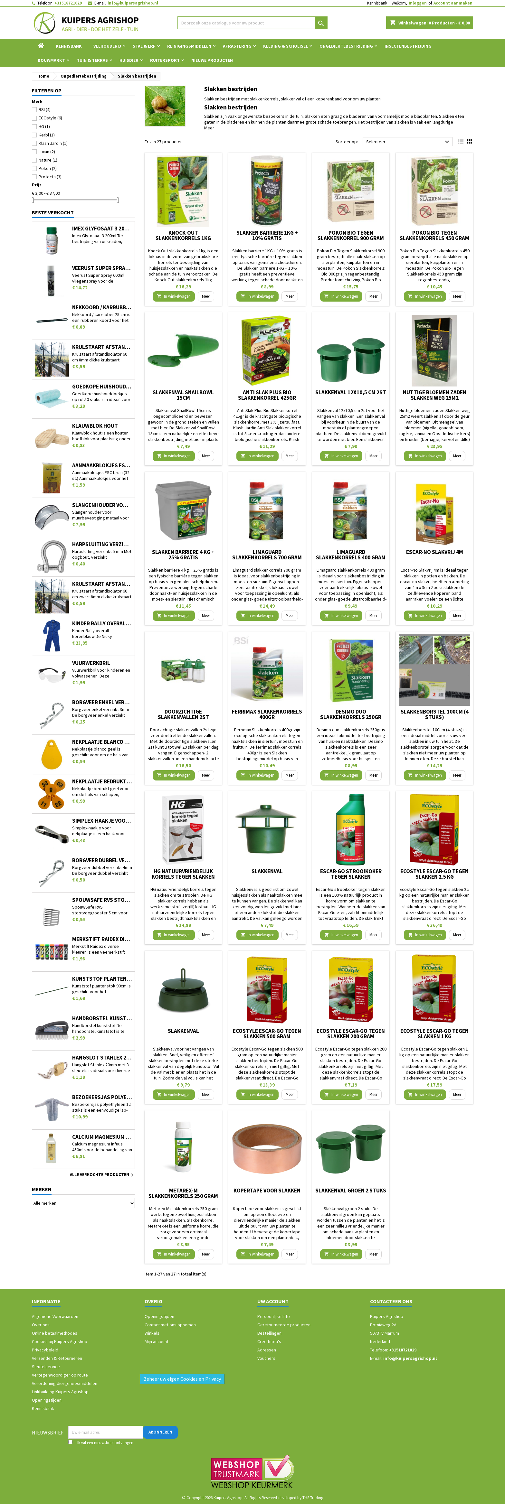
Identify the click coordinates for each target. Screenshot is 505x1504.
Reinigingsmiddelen (189, 46)
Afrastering (237, 46)
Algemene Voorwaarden (55, 1316)
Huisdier (128, 60)
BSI (45, 109)
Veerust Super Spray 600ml (102, 268)
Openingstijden (47, 1400)
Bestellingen (269, 1333)
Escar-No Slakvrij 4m (434, 552)
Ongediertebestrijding (346, 46)
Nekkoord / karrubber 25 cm (102, 307)
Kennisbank (377, 3)
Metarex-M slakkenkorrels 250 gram (183, 1193)
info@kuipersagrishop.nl (133, 3)
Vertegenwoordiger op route (60, 1375)
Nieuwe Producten (212, 60)
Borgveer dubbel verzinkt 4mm (102, 860)
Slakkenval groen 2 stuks (350, 1190)
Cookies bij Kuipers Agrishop (59, 1341)
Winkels (152, 1333)
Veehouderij (107, 46)
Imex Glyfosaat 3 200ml (102, 228)
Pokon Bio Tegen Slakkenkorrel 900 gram (351, 235)
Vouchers (266, 1358)
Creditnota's (269, 1341)
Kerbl (47, 135)
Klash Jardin (53, 143)
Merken (42, 1189)
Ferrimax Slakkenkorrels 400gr (267, 714)
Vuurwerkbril (91, 663)
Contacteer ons (391, 1301)
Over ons (41, 1325)
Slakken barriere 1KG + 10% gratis (267, 235)
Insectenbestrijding (408, 46)
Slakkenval (267, 871)
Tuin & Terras (92, 60)
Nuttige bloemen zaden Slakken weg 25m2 (434, 395)
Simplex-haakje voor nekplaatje (102, 821)
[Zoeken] (252, 22)
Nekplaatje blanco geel (102, 742)
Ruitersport (165, 60)
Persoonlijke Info (273, 1316)
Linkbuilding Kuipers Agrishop (60, 1392)
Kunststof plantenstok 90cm (102, 979)
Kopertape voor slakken (266, 1190)
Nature (48, 160)
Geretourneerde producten (283, 1325)
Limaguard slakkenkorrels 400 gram (351, 554)
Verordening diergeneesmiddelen (64, 1383)
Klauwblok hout (95, 426)
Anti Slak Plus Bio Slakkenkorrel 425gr (267, 395)
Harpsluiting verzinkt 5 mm (102, 544)
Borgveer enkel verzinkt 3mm (102, 702)
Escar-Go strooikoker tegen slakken (351, 874)
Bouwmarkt (51, 60)
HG (44, 126)
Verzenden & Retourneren (57, 1358)
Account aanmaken (453, 3)
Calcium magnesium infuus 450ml (102, 1137)
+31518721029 (68, 3)
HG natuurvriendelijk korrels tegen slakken (183, 874)
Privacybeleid (45, 1350)
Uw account (273, 1301)
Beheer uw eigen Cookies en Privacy (182, 1379)
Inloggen (418, 3)
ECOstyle (50, 118)
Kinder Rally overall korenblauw (102, 623)
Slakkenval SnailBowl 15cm (183, 395)
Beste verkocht (53, 212)
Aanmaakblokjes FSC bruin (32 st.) (102, 465)
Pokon (48, 168)
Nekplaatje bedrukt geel (102, 781)
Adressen (266, 1350)
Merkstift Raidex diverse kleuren (102, 939)
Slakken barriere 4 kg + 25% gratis (183, 554)
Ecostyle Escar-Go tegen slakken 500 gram (267, 1033)
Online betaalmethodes (54, 1333)
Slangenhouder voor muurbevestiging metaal (102, 505)
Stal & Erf (144, 46)
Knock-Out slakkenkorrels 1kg (183, 235)
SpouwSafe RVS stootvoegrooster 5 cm (102, 900)
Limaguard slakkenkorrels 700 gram (267, 554)
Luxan (47, 151)
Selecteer (408, 142)
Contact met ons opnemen (170, 1325)
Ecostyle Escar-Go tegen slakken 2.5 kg (434, 874)
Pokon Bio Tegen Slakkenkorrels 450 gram (434, 235)
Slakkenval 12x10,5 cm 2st (350, 392)
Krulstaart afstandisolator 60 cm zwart (102, 584)
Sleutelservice (46, 1366)
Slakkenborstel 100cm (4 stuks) (435, 714)
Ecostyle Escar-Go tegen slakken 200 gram (351, 1033)
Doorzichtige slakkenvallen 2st (183, 714)
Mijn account (156, 1341)
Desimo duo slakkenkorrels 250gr (350, 714)
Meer (209, 128)
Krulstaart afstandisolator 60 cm (102, 347)
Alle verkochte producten (102, 1175)
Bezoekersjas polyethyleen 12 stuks (102, 1097)
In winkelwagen (174, 296)
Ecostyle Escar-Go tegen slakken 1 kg (434, 1033)
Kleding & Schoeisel (285, 46)
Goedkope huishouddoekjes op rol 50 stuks (102, 386)
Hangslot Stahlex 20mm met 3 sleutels (102, 1057)
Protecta (50, 177)
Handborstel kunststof (102, 1018)
